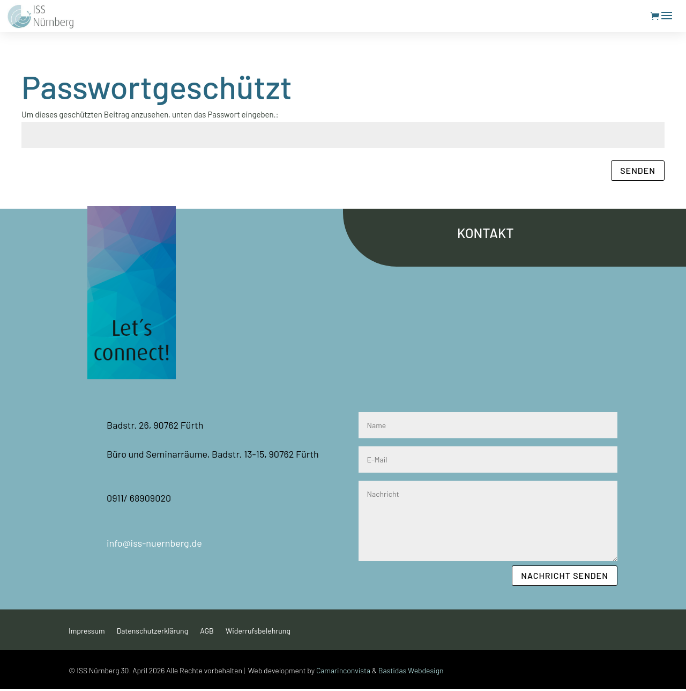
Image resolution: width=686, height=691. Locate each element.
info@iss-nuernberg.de (154, 543)
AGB (207, 631)
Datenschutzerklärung (153, 631)
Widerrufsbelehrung (258, 631)
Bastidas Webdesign (411, 670)
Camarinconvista (343, 670)
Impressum (87, 631)
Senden (637, 170)
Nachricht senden (564, 575)
